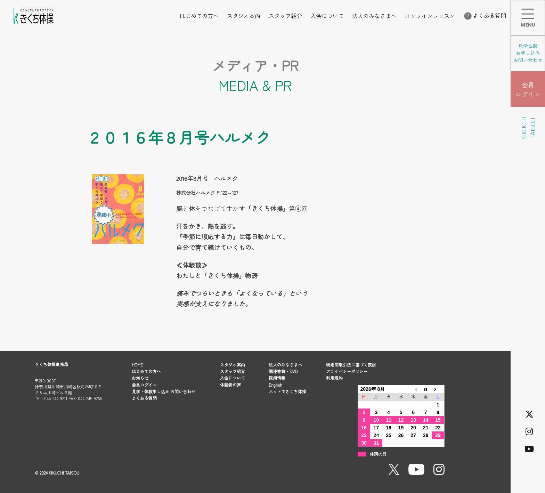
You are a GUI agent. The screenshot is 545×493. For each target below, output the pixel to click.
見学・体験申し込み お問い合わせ (163, 391)
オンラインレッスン (430, 15)
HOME (137, 364)
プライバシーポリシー (347, 371)
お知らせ (140, 378)
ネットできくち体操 (287, 391)
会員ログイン (144, 385)
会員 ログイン (527, 89)
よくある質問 (484, 15)
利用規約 (334, 378)
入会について (327, 15)
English (275, 385)
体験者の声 (230, 385)
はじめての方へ (199, 15)
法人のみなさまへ (374, 15)
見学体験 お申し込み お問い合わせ (528, 52)
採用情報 (277, 378)
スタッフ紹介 (285, 15)
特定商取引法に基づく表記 (351, 364)
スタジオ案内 (243, 15)
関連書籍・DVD (283, 371)
